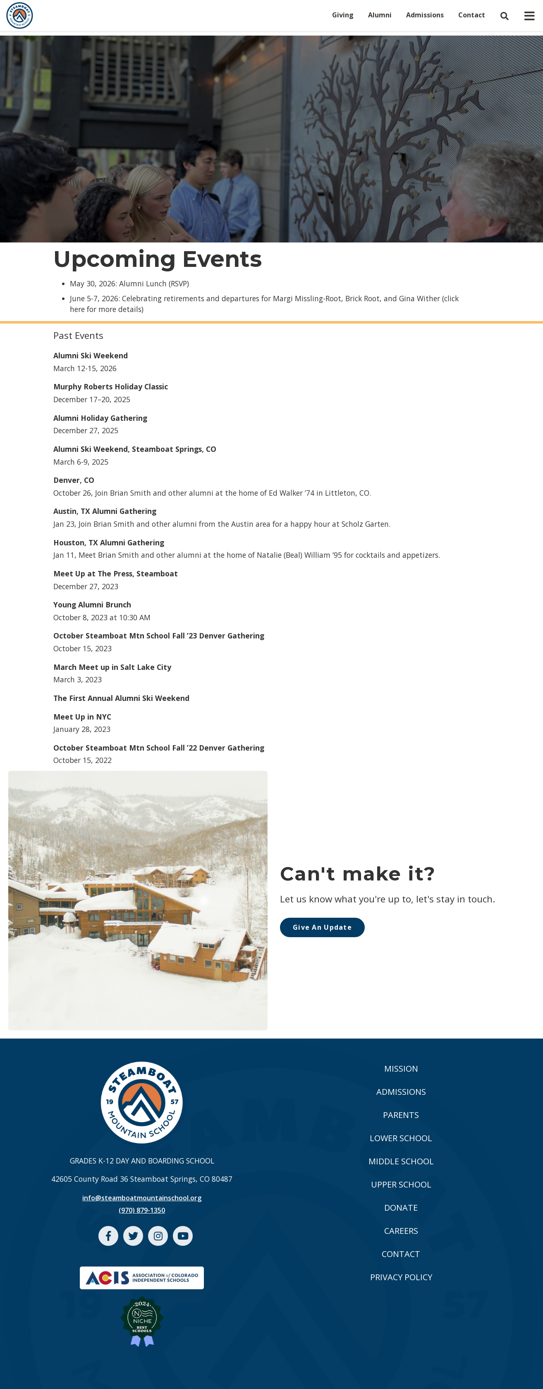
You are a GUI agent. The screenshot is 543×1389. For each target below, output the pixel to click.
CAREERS (401, 1230)
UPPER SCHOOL (401, 1184)
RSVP (179, 283)
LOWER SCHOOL (401, 1138)
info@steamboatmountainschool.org (141, 1197)
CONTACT (401, 1253)
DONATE (401, 1207)
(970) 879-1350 (142, 1210)
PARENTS (401, 1114)
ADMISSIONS (401, 1091)
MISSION (401, 1068)
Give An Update (322, 927)
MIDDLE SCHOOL (401, 1161)
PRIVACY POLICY (401, 1277)
